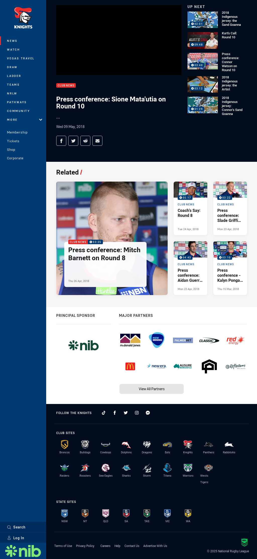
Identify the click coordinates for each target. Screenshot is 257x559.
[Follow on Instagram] (137, 412)
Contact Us (131, 546)
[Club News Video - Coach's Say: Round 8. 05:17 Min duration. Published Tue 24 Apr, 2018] (190, 208)
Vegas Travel (21, 58)
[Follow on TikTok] (104, 412)
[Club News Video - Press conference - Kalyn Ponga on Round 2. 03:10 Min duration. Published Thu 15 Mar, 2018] (230, 268)
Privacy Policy (85, 546)
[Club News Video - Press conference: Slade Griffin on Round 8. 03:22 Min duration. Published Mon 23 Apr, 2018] (230, 208)
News (12, 41)
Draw (12, 67)
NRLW (12, 93)
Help (117, 546)
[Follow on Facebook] (115, 412)
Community (18, 111)
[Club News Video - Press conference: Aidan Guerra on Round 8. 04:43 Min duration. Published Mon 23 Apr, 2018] (190, 268)
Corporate (15, 158)
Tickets (13, 141)
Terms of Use (63, 546)
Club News (66, 85)
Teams (13, 84)
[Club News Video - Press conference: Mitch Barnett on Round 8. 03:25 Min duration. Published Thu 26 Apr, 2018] (112, 238)
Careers (105, 546)
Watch (13, 49)
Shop (11, 149)
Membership (17, 132)
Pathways (17, 102)
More (24, 119)
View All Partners (152, 388)
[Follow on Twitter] (126, 412)
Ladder (14, 76)
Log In (15, 537)
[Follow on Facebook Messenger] (148, 412)
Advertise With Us (155, 546)
